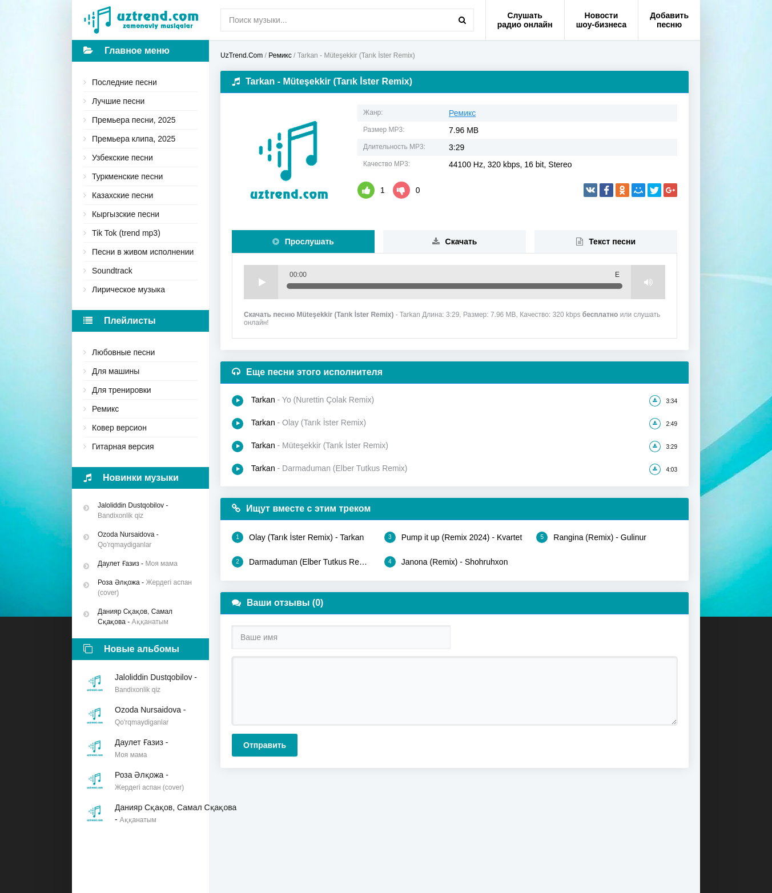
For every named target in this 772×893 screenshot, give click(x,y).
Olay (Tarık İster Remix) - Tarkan (298, 537)
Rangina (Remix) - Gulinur (591, 537)
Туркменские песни (127, 176)
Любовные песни (123, 352)
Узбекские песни (122, 157)
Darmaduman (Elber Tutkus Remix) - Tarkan (302, 562)
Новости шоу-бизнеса (601, 20)
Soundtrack (112, 270)
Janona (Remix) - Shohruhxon (446, 562)
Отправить (264, 745)
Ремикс (105, 408)
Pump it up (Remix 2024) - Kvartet (453, 537)
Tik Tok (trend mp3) (126, 233)
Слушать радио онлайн (525, 20)
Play (261, 282)
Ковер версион (119, 427)
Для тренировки (121, 390)
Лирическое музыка (128, 289)
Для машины (115, 371)
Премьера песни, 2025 (134, 119)
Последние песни (124, 82)
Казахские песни (122, 195)
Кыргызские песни (125, 214)
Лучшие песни (118, 101)
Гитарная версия (123, 446)
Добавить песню (669, 20)
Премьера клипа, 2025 (133, 138)
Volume (648, 282)
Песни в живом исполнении (143, 251)
